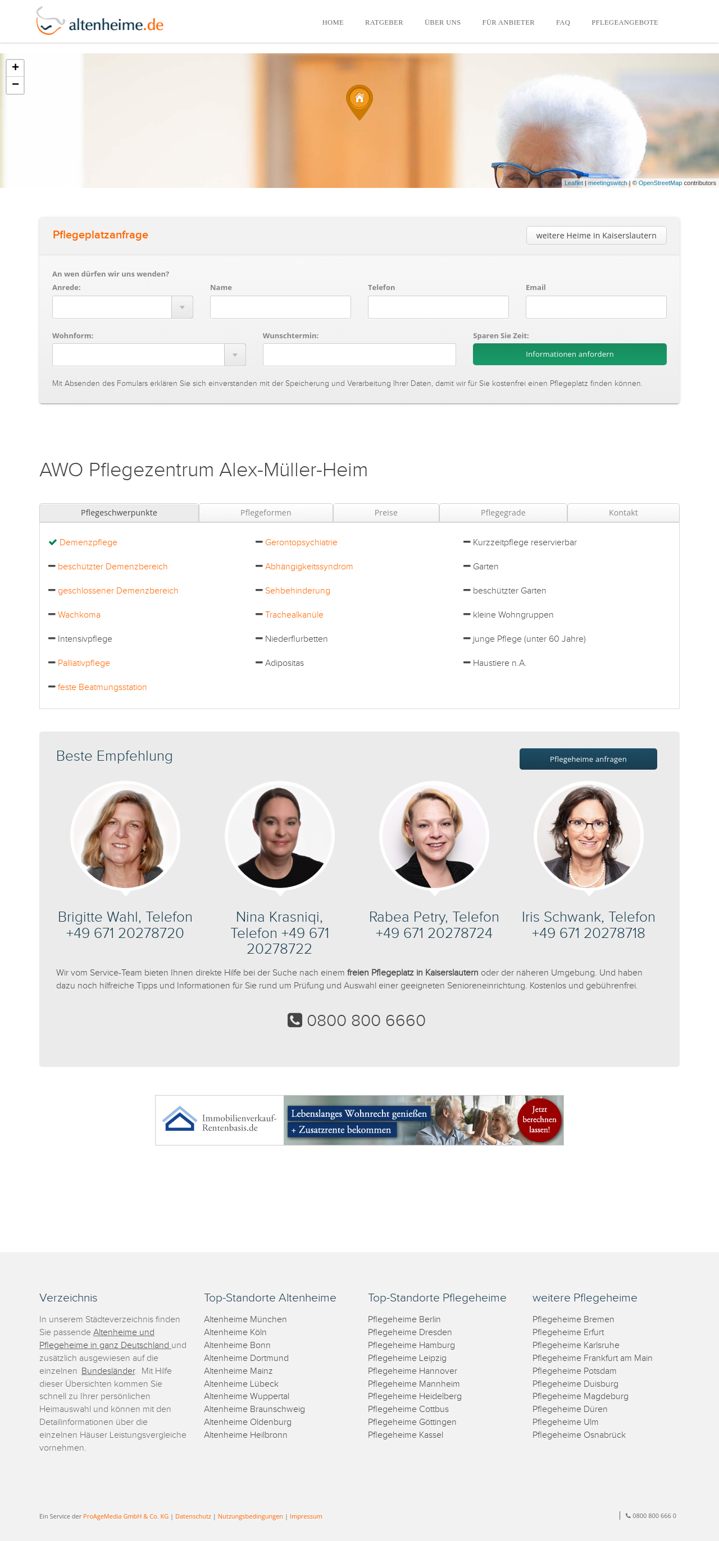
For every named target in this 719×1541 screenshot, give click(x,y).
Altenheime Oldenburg (248, 1422)
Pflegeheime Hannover (412, 1371)
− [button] (15, 85)
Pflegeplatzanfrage (100, 235)
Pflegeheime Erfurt (568, 1332)
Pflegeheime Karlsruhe (576, 1345)
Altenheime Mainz (238, 1371)
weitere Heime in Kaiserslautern (596, 235)
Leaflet (574, 183)
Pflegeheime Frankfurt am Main (593, 1358)
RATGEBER (384, 22)
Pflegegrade (503, 512)
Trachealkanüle (294, 615)
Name (221, 287)
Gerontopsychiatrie (301, 542)
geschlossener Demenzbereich (118, 591)
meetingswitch (607, 183)
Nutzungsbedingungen (250, 1516)
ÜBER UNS (443, 22)
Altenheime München (245, 1319)
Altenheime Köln (235, 1332)
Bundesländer (108, 1371)
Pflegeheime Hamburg (411, 1345)
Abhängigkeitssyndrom (309, 567)
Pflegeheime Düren (570, 1409)
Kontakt (623, 512)
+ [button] (15, 68)
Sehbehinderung (297, 591)
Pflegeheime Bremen (574, 1319)
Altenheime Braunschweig (254, 1409)
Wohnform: (72, 335)
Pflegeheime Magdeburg (581, 1396)
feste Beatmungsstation (102, 687)
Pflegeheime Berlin (404, 1319)
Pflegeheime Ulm (566, 1422)
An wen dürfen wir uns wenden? (110, 274)
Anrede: (66, 287)
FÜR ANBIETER (509, 22)
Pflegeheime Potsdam (575, 1371)
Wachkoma (79, 615)
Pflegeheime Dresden (410, 1332)
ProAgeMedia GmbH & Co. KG (126, 1516)
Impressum (306, 1516)
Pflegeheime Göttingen (412, 1422)
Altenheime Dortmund (246, 1358)
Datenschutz (193, 1516)
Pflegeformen (266, 512)
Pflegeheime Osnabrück (579, 1435)
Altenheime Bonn (237, 1345)
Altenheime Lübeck (241, 1384)
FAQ (563, 22)
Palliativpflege (84, 663)
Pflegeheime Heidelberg (415, 1396)
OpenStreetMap (660, 183)
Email (536, 287)
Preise (386, 512)
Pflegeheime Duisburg (575, 1384)
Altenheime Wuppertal (246, 1396)
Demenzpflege (88, 542)
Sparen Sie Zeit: (501, 335)
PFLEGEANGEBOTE (624, 22)
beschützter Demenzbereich (113, 567)
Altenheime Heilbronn (246, 1435)
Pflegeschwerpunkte (119, 512)
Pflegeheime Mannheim (414, 1384)
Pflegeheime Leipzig (407, 1358)
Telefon (381, 287)
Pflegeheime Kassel (405, 1435)
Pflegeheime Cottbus (408, 1409)
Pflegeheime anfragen (588, 759)
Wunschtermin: (291, 335)
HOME (333, 22)
